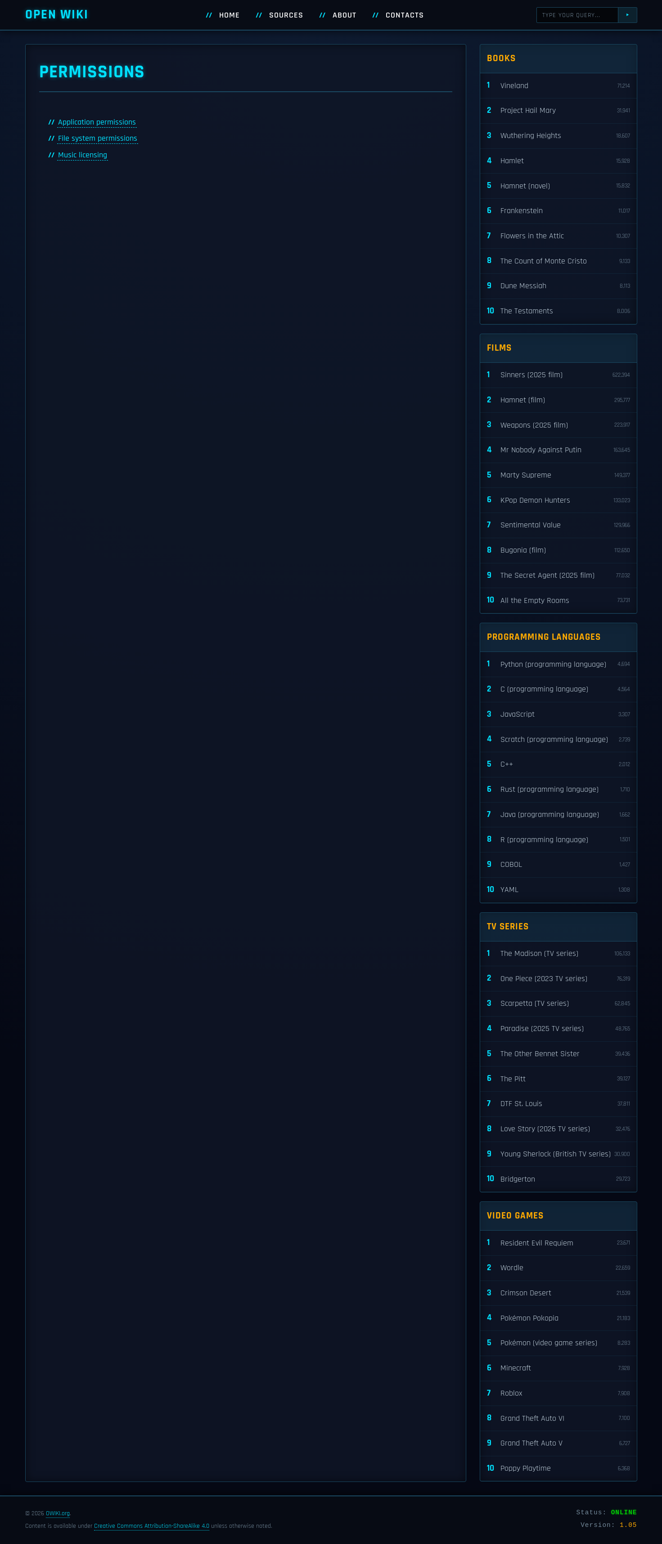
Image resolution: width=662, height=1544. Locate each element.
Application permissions (97, 122)
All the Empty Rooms (558, 600)
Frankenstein (558, 211)
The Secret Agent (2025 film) (558, 576)
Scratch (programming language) (558, 739)
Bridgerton (558, 1179)
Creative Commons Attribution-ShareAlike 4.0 (151, 1526)
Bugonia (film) (558, 551)
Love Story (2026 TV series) (558, 1129)
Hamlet (558, 161)
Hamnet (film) (558, 400)
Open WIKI (57, 14)
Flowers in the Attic (558, 236)
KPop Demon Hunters (558, 500)
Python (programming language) (558, 664)
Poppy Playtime (558, 1469)
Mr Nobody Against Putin (558, 450)
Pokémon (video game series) (558, 1343)
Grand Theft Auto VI (558, 1418)
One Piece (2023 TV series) (558, 979)
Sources (286, 15)
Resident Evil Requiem (558, 1243)
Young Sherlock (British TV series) (558, 1154)
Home (229, 15)
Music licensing (82, 155)
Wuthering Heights (558, 136)
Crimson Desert (558, 1293)
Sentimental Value (558, 525)
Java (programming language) (558, 815)
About (344, 15)
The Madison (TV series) (558, 954)
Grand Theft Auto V (558, 1443)
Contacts (405, 15)
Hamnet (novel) (558, 186)
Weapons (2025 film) (558, 425)
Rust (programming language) (558, 790)
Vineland (558, 86)
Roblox (558, 1394)
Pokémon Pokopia (558, 1318)
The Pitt (558, 1079)
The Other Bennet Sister (558, 1054)
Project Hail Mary (558, 111)
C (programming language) (558, 689)
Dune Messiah (558, 286)
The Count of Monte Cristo (558, 261)
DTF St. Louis (558, 1104)
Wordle (558, 1268)
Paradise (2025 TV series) (558, 1029)
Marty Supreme (558, 475)
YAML (558, 890)
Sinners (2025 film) (558, 375)
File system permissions (97, 138)
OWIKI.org (58, 1513)
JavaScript (558, 715)
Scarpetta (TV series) (558, 1004)
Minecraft (558, 1368)
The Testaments (558, 311)
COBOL (558, 865)
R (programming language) (558, 840)
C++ (558, 765)
